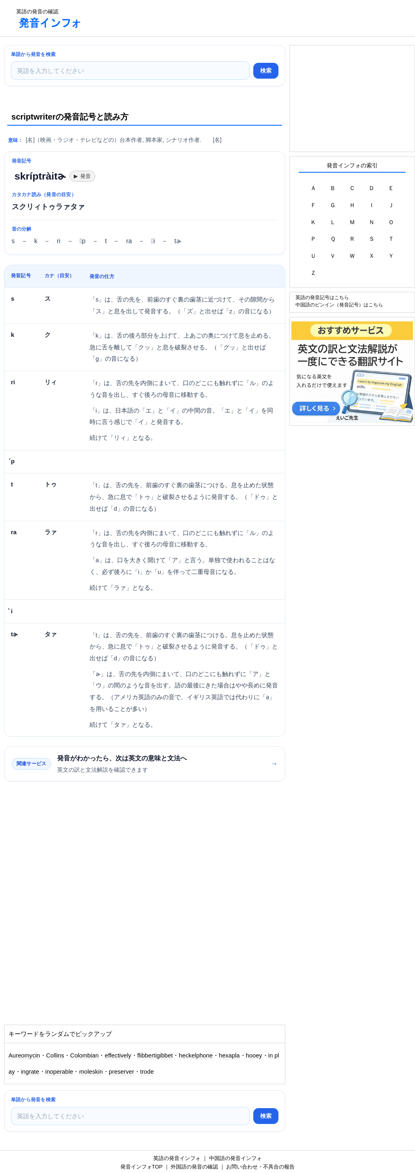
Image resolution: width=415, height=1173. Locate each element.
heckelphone (196, 1055)
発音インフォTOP (141, 1167)
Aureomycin (24, 1055)
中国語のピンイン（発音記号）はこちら (339, 304)
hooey (254, 1055)
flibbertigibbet (155, 1055)
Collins (55, 1055)
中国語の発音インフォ (235, 1158)
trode (147, 1071)
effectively (118, 1055)
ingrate (30, 1071)
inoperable (59, 1071)
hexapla (229, 1055)
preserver (121, 1071)
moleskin (91, 1071)
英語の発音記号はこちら (322, 297)
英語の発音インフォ (177, 1158)
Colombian (84, 1055)
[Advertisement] (236, 18)
